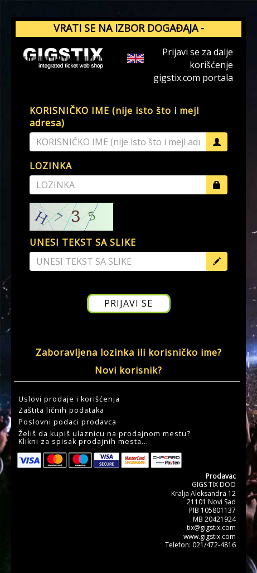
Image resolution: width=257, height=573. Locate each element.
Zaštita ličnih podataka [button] (61, 410)
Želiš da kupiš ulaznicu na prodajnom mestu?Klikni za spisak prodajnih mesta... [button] (104, 437)
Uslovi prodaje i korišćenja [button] (69, 399)
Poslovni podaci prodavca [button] (67, 422)
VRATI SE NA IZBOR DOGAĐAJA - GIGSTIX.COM (129, 35)
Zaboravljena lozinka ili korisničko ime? (129, 352)
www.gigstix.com (209, 536)
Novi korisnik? (128, 370)
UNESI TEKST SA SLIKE (83, 242)
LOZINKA (51, 166)
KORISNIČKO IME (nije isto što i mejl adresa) (114, 117)
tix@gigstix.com (211, 527)
